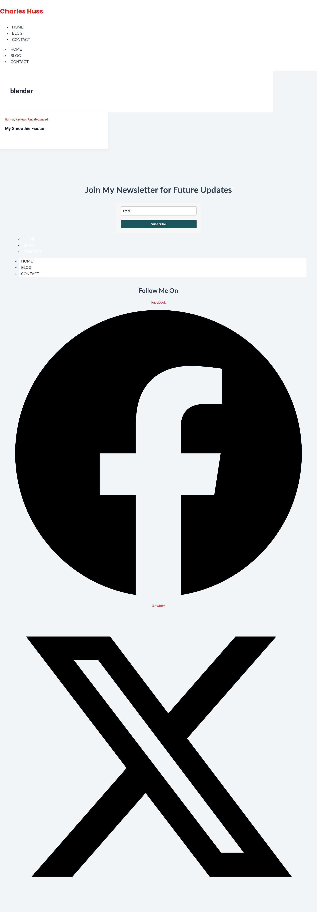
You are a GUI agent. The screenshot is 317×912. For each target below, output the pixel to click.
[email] (159, 210)
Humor (9, 119)
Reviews (21, 119)
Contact (21, 40)
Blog (17, 33)
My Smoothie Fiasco (24, 128)
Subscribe (158, 224)
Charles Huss (21, 11)
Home (17, 27)
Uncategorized (38, 119)
